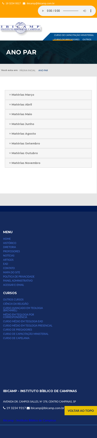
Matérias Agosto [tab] (21, 133)
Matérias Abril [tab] (19, 104)
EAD (5, 264)
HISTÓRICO (9, 243)
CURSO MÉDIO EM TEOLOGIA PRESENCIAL (27, 325)
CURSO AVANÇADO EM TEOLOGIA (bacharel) (23, 309)
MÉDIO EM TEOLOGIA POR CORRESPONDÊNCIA (18, 315)
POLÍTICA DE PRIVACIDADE (19, 276)
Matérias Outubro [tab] (22, 153)
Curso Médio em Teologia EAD (23, 321)
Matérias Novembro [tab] (23, 163)
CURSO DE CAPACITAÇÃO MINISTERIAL (74, 35)
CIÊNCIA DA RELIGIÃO (15, 304)
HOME (7, 239)
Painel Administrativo (18, 280)
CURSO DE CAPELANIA (16, 338)
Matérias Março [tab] (20, 94)
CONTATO (9, 268)
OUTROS (87, 39)
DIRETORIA (9, 247)
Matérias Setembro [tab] (23, 143)
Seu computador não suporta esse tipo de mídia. (67, 11)
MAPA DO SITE (11, 272)
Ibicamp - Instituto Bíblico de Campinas (29, 420)
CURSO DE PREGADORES (66, 39)
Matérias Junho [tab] (20, 124)
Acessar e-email (13, 285)
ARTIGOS (8, 260)
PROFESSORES (11, 251)
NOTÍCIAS (8, 255)
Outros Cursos (13, 299)
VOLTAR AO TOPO (81, 410)
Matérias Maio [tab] (19, 114)
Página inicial (27, 70)
